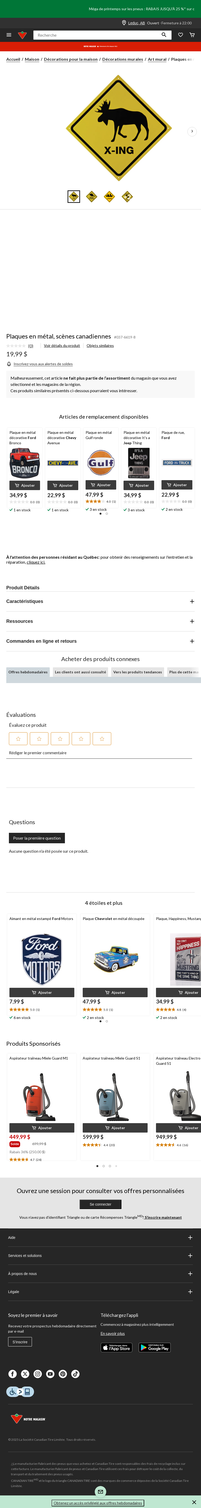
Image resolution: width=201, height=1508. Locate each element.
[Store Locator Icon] (124, 23)
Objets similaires (100, 345)
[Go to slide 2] (91, 196)
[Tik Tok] (75, 1374)
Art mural (157, 59)
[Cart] (192, 35)
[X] (25, 1374)
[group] (20, 1143)
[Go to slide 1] (74, 196)
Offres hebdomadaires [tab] (28, 672)
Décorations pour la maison (71, 59)
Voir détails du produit (62, 345)
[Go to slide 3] (109, 196)
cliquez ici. (36, 561)
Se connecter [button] (100, 1204)
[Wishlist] (180, 35)
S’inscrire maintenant (163, 1217)
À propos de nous (100, 1273)
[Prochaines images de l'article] (192, 131)
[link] (21, 346)
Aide (100, 1237)
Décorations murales (122, 59)
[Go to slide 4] (127, 196)
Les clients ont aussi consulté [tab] (80, 672)
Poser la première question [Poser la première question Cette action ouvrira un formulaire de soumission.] (37, 837)
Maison (32, 59)
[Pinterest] (63, 1374)
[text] (24, 502)
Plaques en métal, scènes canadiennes (58, 336)
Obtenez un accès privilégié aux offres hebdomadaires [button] (98, 1503)
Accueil (13, 59)
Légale (100, 1291)
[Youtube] (50, 1374)
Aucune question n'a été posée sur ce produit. (48, 851)
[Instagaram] (38, 1374)
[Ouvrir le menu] (9, 35)
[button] (164, 35)
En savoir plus (112, 1333)
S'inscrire (20, 1342)
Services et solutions (100, 1255)
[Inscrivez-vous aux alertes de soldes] (39, 364)
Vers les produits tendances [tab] (137, 672)
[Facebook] (12, 1374)
